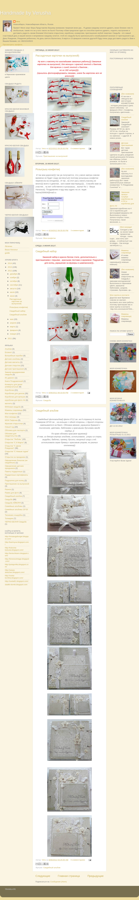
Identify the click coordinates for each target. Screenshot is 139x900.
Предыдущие (95, 875)
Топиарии (9, 518)
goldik (7, 253)
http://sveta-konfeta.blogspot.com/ (14, 577)
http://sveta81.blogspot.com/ (16, 581)
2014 (10, 263)
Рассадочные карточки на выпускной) (57, 55)
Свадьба (47, 400)
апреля (13, 323)
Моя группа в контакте (119, 295)
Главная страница (69, 875)
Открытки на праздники (15, 457)
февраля (14, 330)
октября (13, 281)
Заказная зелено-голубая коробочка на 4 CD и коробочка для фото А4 (122, 199)
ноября (13, 277)
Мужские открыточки (14, 424)
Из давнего (9, 378)
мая (12, 319)
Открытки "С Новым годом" (16, 451)
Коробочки (9, 390)
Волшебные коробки (14, 356)
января (13, 334)
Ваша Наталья (11, 250)
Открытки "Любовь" (13, 439)
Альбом (8, 349)
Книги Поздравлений (14, 381)
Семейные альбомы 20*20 (16, 509)
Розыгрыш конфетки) (48, 169)
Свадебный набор (46, 251)
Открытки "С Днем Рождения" (13, 447)
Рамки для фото (12, 493)
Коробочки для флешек (15, 397)
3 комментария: (78, 230)
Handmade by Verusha (25, 13)
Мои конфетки (49, 238)
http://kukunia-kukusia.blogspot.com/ (14, 549)
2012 (10, 271)
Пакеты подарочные (13, 472)
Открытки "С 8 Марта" (14, 442)
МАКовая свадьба (12, 407)
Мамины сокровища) (126, 315)
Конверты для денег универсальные (13, 385)
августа (13, 288)
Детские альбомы (12, 359)
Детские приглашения (14, 369)
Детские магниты (12, 362)
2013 (10, 267)
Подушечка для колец (14, 480)
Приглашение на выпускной (55, 156)
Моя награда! (126, 227)
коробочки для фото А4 (15, 400)
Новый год (9, 427)
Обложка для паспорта (15, 430)
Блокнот (8, 352)
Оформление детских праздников (14, 467)
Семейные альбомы (14, 506)
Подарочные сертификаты (16, 475)
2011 (10, 338)
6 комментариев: (78, 148)
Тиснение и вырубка (14, 515)
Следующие (42, 875)
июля (12, 292)
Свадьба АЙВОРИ (13, 503)
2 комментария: (78, 393)
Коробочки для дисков (14, 393)
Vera (18, 22)
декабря (14, 274)
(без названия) (127, 94)
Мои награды (10, 417)
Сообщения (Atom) (58, 882)
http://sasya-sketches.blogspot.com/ (14, 571)
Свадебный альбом (47, 410)
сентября (14, 285)
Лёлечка (8, 246)
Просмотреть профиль (13, 45)
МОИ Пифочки (11, 420)
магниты (8, 403)
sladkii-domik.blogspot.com (16, 584)
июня (12, 296)
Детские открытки (12, 365)
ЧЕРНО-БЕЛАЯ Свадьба (15, 522)
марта (13, 327)
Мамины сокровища (13, 410)
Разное (8, 489)
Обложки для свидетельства (11, 435)
